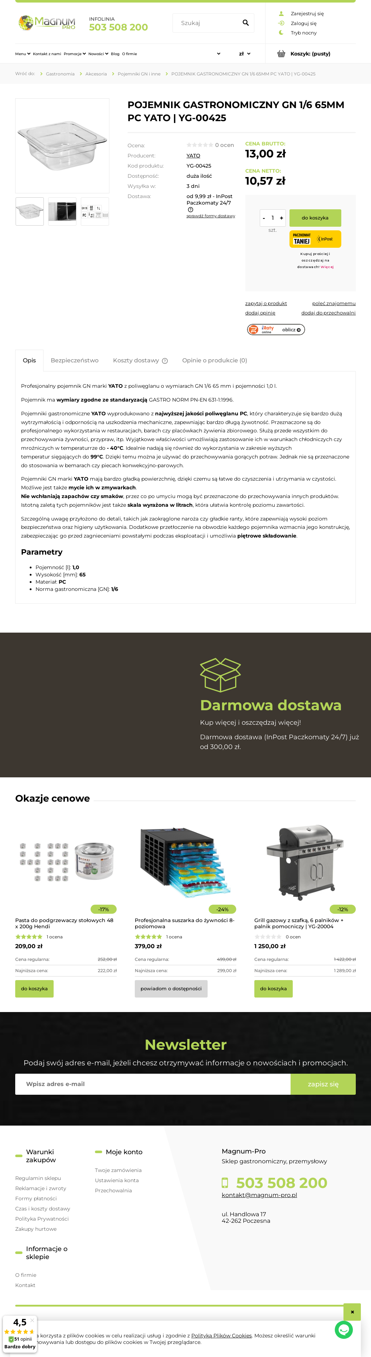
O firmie (25, 1275)
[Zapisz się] (323, 1084)
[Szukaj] (245, 23)
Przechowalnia (113, 1190)
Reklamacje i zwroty (40, 1188)
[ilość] (273, 218)
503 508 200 (118, 27)
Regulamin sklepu (38, 1178)
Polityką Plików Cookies (221, 1335)
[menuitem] (22, 54)
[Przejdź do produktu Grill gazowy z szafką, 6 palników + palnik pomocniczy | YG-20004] (305, 872)
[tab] (29, 360)
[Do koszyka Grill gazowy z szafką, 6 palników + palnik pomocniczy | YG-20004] (273, 989)
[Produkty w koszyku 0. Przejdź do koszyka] (311, 53)
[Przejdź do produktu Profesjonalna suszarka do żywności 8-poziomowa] (185, 872)
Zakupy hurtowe (36, 1229)
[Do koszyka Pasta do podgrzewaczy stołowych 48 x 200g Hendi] (34, 989)
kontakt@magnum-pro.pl (259, 1195)
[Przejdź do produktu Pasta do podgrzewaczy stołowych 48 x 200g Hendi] (66, 872)
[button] (266, 303)
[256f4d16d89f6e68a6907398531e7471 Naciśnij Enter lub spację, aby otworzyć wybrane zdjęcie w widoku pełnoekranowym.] (62, 146)
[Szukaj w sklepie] (206, 23)
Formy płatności (36, 1198)
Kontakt (25, 1285)
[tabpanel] (185, 487)
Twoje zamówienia (118, 1170)
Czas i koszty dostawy (42, 1208)
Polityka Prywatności (42, 1219)
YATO (193, 155)
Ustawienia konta (117, 1180)
